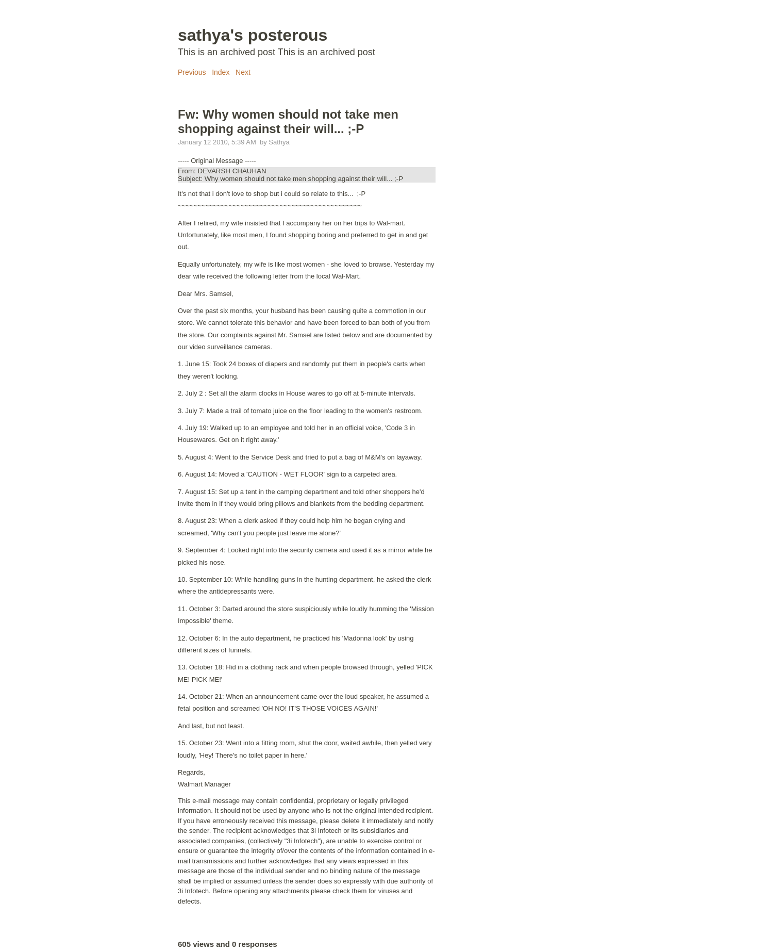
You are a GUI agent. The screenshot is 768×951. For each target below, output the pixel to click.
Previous (192, 72)
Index (220, 72)
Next (243, 72)
